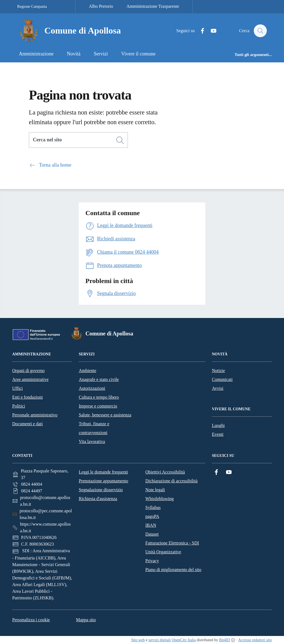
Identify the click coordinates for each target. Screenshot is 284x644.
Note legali (155, 489)
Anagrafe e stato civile (99, 379)
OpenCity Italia (184, 640)
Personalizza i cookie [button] (31, 619)
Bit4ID (224, 640)
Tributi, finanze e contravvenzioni (94, 428)
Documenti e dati (27, 423)
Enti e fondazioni (27, 397)
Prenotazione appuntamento (103, 480)
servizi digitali (159, 640)
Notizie (218, 370)
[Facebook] (200, 30)
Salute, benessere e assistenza (105, 415)
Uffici (17, 388)
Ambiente (87, 370)
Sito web (138, 640)
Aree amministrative (30, 379)
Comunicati (222, 379)
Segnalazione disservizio (101, 489)
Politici (18, 406)
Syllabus (153, 507)
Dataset (152, 534)
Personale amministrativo (34, 415)
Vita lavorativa (92, 441)
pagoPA (152, 516)
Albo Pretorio (101, 6)
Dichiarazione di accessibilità (171, 480)
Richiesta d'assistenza (98, 498)
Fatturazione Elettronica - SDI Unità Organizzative (172, 547)
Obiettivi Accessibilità (165, 472)
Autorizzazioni (92, 388)
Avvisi (217, 388)
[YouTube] (211, 30)
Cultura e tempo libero (99, 397)
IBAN (150, 525)
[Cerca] (120, 140)
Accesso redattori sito (255, 640)
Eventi (218, 434)
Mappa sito (86, 619)
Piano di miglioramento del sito (173, 569)
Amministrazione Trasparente (152, 6)
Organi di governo (28, 370)
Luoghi (218, 425)
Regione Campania (32, 6)
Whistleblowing (159, 498)
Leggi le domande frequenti (103, 472)
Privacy (152, 560)
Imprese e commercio (98, 406)
